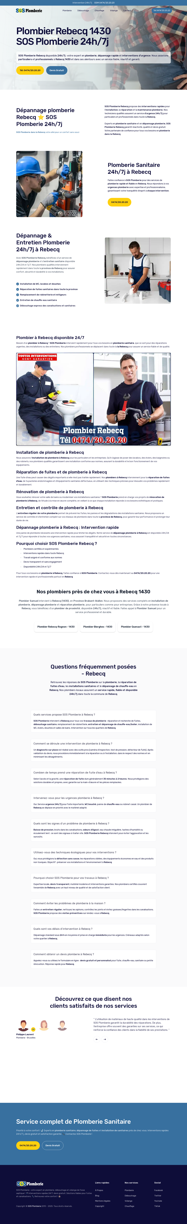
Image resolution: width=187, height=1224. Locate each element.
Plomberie (67, 10)
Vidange (114, 10)
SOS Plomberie (34, 1206)
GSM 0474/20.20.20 (104, 2)
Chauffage (99, 10)
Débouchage (83, 10)
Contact (127, 10)
